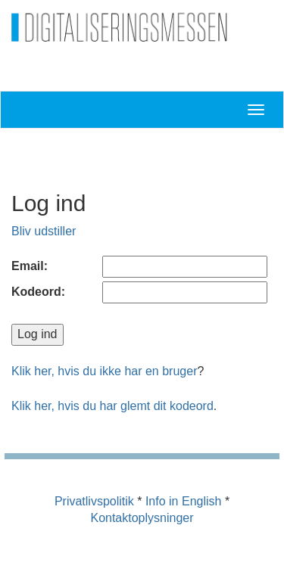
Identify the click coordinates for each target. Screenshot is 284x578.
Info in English (183, 501)
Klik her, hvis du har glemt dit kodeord (112, 405)
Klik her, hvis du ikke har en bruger (104, 371)
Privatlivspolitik (94, 501)
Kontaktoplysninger (141, 517)
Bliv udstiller (43, 231)
